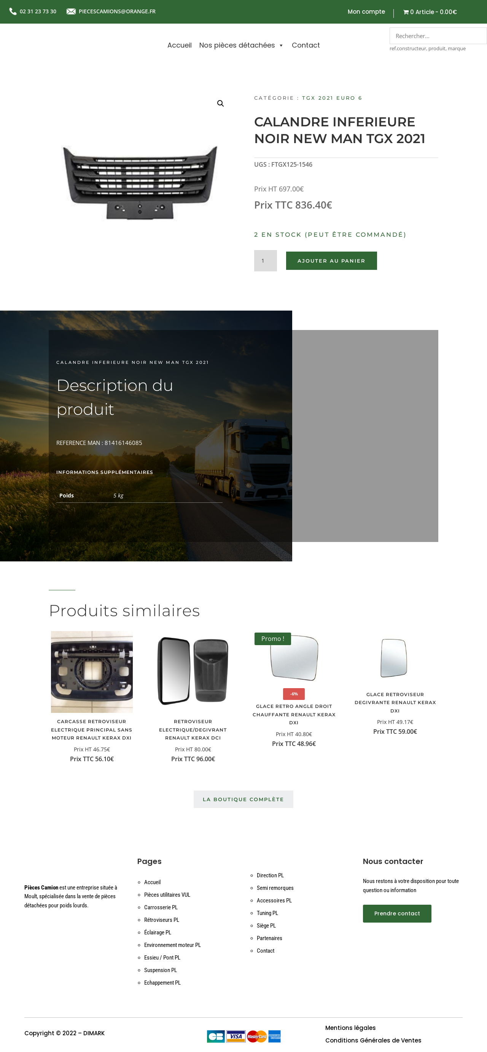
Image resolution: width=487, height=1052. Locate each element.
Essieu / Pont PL (162, 958)
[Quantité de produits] (265, 260)
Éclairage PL (157, 932)
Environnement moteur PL (172, 945)
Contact (306, 45)
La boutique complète (243, 800)
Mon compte (366, 12)
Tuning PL (267, 913)
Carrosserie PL (161, 907)
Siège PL (266, 926)
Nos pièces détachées (241, 45)
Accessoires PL (274, 900)
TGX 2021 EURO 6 (332, 98)
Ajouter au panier (332, 261)
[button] (221, 103)
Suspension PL (160, 970)
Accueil (179, 45)
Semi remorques (275, 888)
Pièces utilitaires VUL (167, 895)
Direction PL (270, 875)
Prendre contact (397, 913)
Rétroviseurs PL (161, 920)
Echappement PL (162, 983)
